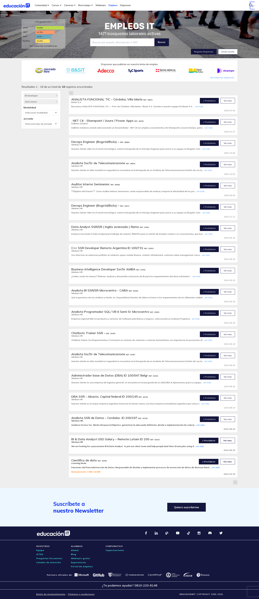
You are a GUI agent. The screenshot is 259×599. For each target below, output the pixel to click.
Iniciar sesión (227, 51)
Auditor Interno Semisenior (90, 184)
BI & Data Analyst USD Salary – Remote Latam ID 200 (110, 439)
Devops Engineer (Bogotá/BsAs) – (95, 142)
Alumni (75, 550)
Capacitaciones (115, 550)
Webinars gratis (80, 558)
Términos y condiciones (81, 594)
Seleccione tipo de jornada (38, 124)
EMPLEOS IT (130, 26)
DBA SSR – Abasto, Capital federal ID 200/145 (105, 396)
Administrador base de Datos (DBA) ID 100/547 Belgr (110, 375)
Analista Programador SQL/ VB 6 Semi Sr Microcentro (110, 312)
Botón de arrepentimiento (50, 594)
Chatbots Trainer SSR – (88, 333)
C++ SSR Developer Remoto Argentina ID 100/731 (107, 248)
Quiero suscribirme (186, 507)
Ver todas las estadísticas (43, 46)
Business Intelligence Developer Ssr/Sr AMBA (103, 269)
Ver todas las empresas (222, 77)
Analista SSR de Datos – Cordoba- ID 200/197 (104, 418)
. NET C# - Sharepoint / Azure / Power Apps (102, 121)
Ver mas (228, 100)
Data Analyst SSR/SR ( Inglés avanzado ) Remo (105, 227)
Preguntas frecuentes (49, 558)
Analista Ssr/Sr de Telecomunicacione (98, 163)
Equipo (40, 550)
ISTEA (39, 554)
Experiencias (78, 562)
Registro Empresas (203, 51)
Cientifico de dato (84, 460)
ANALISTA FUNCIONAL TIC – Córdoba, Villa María (107, 99)
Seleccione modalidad (36, 112)
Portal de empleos (82, 566)
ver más (199, 106)
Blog (73, 554)
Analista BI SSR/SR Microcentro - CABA (100, 290)
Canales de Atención (48, 562)
